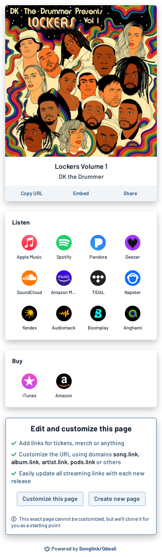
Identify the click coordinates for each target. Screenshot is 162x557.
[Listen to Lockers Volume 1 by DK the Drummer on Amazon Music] (64, 283)
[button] (81, 476)
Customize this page (50, 498)
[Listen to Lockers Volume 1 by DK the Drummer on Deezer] (132, 247)
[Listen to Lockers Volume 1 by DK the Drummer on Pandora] (98, 247)
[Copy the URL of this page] (32, 193)
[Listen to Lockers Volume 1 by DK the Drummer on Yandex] (29, 318)
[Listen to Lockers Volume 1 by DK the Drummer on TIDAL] (98, 283)
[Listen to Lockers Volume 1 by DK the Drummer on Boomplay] (98, 318)
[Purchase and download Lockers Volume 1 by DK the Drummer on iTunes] (29, 386)
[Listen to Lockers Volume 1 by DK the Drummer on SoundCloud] (29, 283)
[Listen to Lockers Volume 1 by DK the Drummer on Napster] (132, 283)
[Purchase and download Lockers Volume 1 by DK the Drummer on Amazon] (64, 386)
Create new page (117, 498)
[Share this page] (130, 193)
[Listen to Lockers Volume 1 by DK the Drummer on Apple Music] (29, 247)
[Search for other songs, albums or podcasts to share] (80, 548)
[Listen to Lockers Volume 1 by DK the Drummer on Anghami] (132, 318)
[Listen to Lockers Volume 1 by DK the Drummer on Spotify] (64, 247)
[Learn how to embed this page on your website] (81, 193)
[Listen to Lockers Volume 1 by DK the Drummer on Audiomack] (64, 318)
